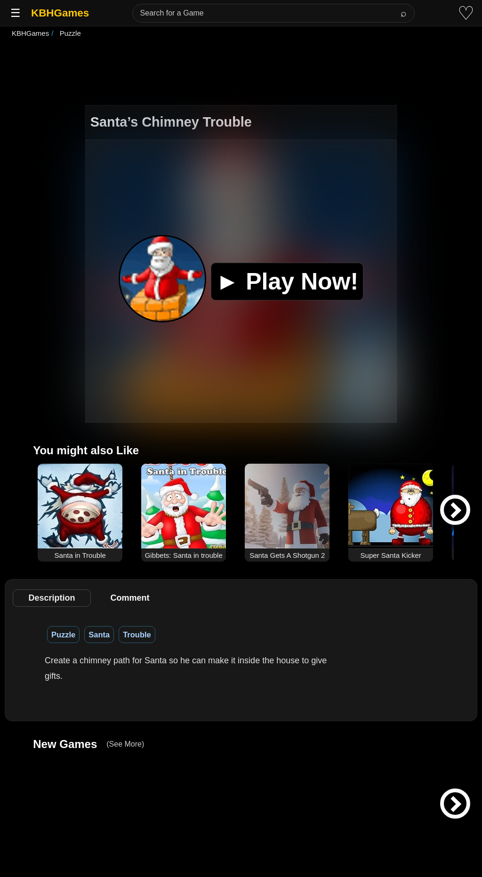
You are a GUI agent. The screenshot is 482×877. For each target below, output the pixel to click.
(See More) (125, 744)
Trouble (137, 634)
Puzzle (63, 634)
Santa (99, 634)
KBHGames (60, 13)
